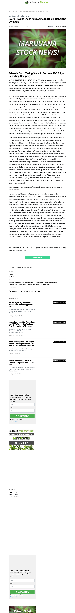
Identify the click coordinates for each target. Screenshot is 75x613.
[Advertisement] (21, 470)
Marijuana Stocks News (19, 16)
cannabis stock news (27, 282)
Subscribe (22, 416)
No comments (14, 26)
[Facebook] (11, 494)
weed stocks (46, 284)
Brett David (11, 335)
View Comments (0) (37, 257)
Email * (12, 407)
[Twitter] (16, 494)
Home (10, 11)
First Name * (13, 401)
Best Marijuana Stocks (15, 282)
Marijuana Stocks (13, 284)
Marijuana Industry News (50, 282)
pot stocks (39, 284)
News (34, 284)
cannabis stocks (38, 282)
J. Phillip (11, 274)
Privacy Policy (14, 421)
